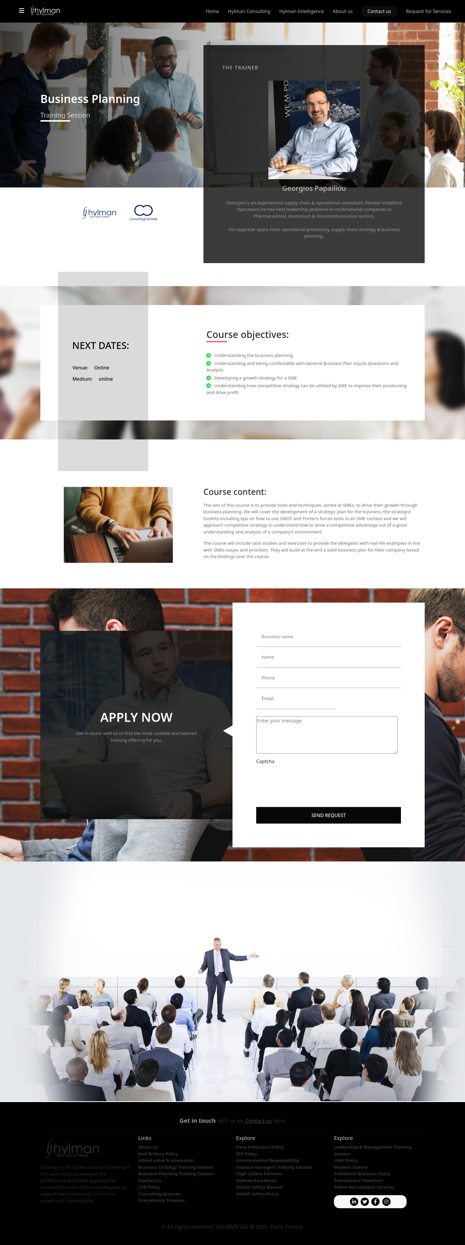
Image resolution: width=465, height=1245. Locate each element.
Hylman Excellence (256, 1180)
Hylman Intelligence (301, 11)
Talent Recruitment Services (364, 1187)
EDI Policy (246, 1154)
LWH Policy (346, 1160)
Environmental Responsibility (267, 1160)
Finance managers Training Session (274, 1167)
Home (212, 11)
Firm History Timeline (161, 1200)
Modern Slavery (351, 1167)
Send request (328, 798)
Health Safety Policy (257, 1194)
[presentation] (301, 759)
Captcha (265, 744)
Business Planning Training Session (176, 1173)
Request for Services (428, 11)
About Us (148, 1147)
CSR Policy (149, 1187)
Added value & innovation (166, 1160)
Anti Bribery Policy (158, 1154)
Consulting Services (159, 1194)
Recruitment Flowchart (358, 1180)
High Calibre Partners (259, 1173)
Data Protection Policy (260, 1147)
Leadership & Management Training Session (373, 1150)
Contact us (379, 11)
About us (343, 11)
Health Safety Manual (259, 1187)
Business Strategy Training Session (175, 1167)
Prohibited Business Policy (362, 1173)
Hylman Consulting (249, 11)
